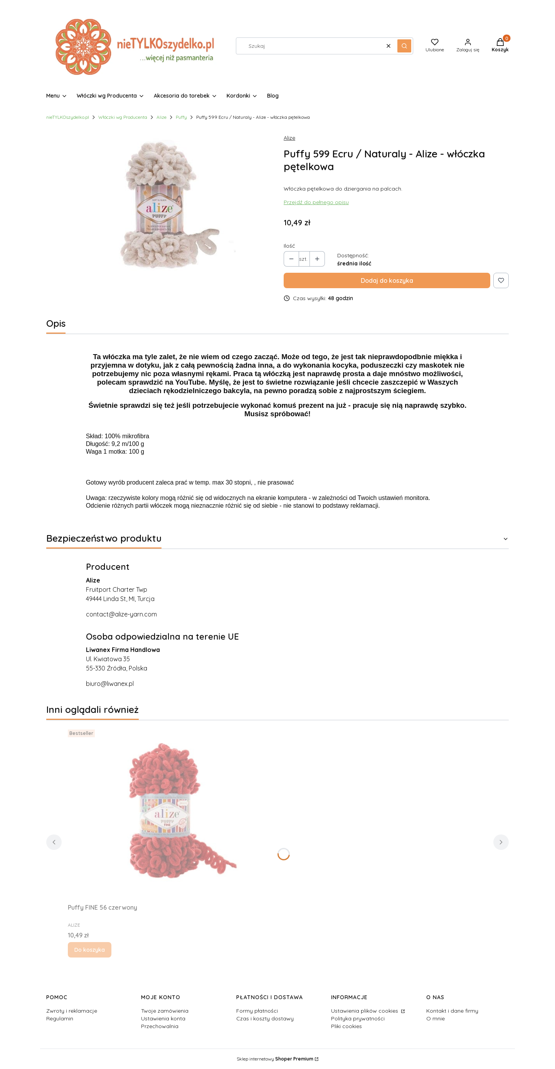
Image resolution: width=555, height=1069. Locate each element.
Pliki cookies (346, 1026)
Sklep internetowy (275, 1059)
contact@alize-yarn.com (121, 614)
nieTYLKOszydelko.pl (67, 117)
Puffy (181, 117)
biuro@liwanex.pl (110, 683)
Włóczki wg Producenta (122, 117)
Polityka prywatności (358, 1018)
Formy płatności (257, 1010)
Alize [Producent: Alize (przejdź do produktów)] (289, 137)
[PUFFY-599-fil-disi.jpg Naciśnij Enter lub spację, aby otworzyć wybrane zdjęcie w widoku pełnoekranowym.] (159, 206)
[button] (404, 45)
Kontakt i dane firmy (452, 1010)
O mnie (435, 1018)
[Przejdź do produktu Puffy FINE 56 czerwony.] (164, 813)
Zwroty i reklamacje (71, 1010)
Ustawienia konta (163, 1018)
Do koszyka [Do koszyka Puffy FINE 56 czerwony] (89, 949)
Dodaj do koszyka (387, 280)
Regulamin (59, 1018)
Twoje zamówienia (164, 1010)
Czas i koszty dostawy (265, 1018)
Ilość (289, 245)
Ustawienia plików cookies (365, 1010)
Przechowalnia (159, 1026)
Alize (161, 117)
